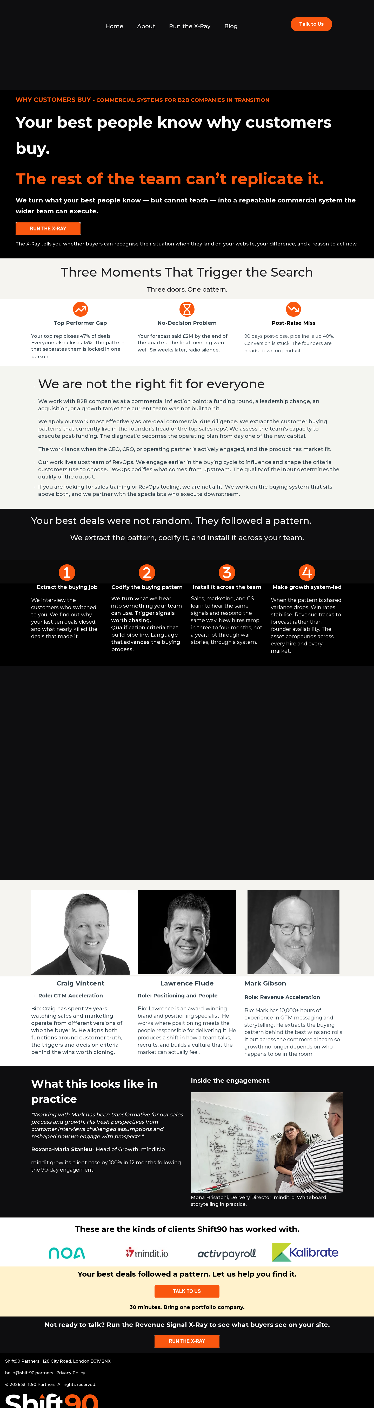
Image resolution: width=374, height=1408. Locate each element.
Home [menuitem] (114, 26)
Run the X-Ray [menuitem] (189, 26)
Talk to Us (311, 24)
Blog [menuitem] (231, 26)
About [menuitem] (146, 26)
